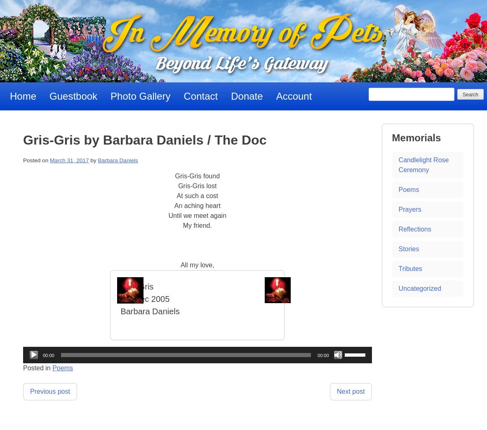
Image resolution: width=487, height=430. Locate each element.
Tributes (410, 268)
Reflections (415, 229)
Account (294, 96)
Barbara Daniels (118, 160)
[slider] (186, 355)
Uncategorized (420, 288)
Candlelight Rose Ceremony (424, 165)
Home (23, 96)
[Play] (34, 355)
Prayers (410, 209)
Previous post (50, 391)
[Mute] (338, 355)
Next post (351, 391)
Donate (247, 96)
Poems (62, 368)
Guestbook (73, 96)
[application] (197, 355)
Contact (201, 96)
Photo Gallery (140, 96)
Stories (409, 248)
